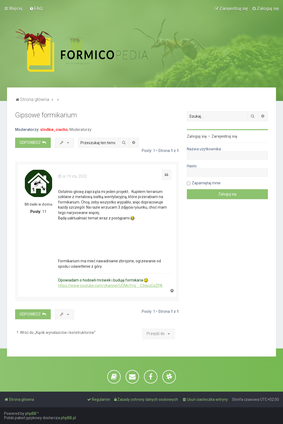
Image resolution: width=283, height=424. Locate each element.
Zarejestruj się (224, 136)
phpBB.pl (68, 418)
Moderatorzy (80, 129)
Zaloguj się (197, 136)
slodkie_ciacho (54, 129)
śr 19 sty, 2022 (72, 176)
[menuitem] (36, 8)
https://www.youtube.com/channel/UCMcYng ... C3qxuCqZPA (110, 285)
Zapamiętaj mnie (206, 183)
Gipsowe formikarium (46, 115)
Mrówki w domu (38, 204)
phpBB (30, 413)
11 (44, 211)
